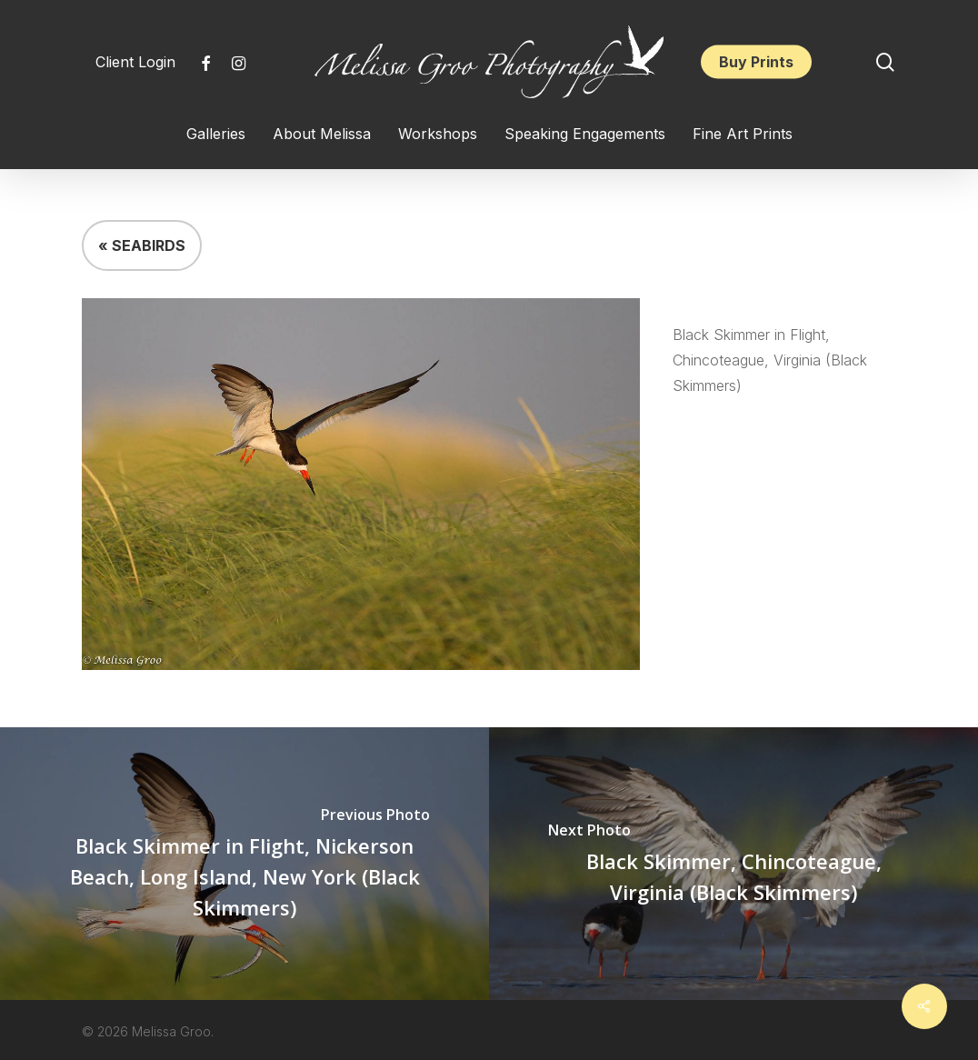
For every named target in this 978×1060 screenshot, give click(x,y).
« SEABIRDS (141, 245)
